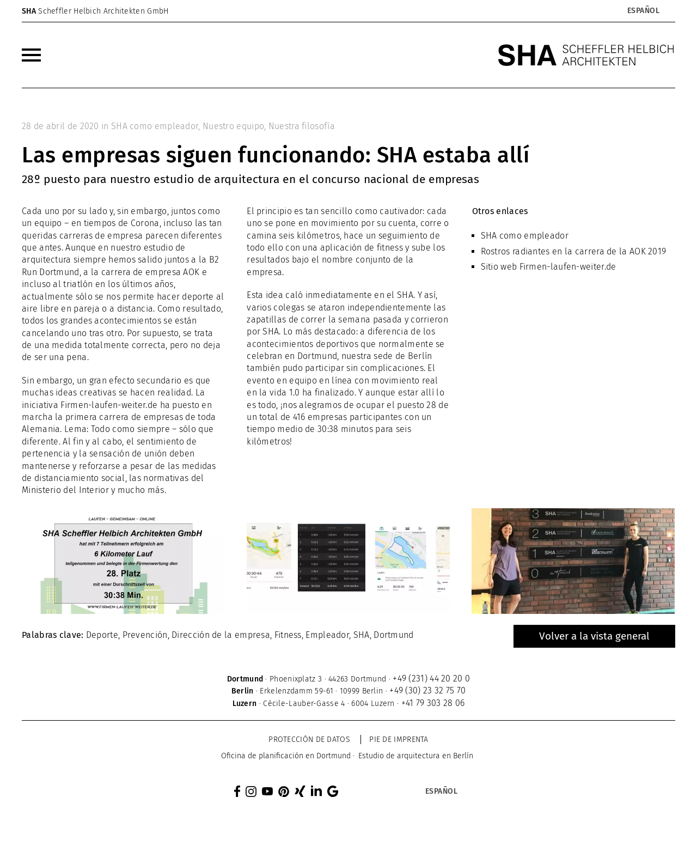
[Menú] (31, 55)
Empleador (327, 635)
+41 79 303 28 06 (433, 703)
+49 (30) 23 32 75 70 (427, 690)
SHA (361, 635)
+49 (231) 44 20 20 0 (431, 678)
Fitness (288, 635)
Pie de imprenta (399, 739)
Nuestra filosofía (301, 126)
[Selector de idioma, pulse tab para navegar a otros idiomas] (643, 11)
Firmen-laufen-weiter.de (567, 266)
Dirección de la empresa (221, 635)
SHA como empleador (154, 126)
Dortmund (393, 635)
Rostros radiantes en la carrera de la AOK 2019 (574, 251)
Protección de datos (309, 739)
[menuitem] (31, 55)
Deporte (102, 635)
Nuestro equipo (233, 126)
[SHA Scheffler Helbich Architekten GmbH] (586, 55)
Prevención (145, 635)
